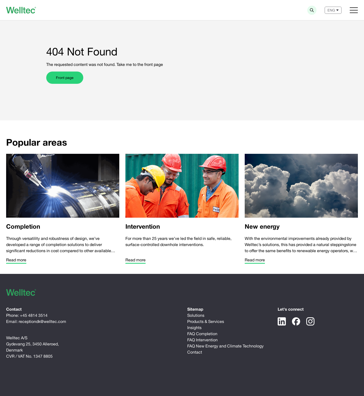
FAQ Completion (202, 333)
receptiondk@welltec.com (42, 321)
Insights (194, 327)
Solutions (195, 315)
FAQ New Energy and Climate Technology (225, 346)
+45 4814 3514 (34, 315)
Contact (194, 352)
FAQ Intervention (202, 339)
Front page (65, 78)
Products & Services (205, 321)
